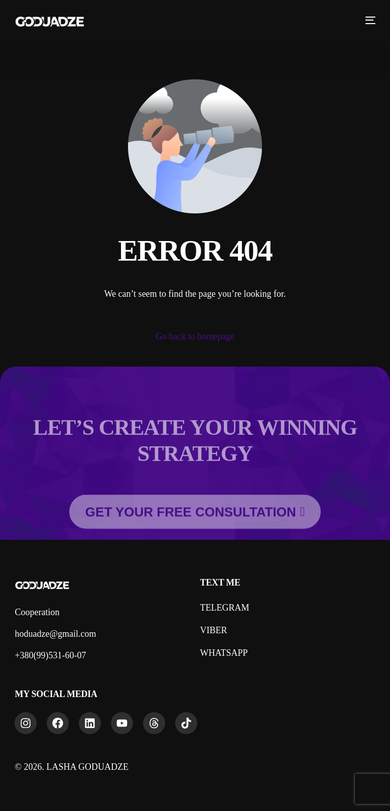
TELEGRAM (224, 608)
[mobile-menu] (366, 20)
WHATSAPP (223, 653)
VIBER (213, 630)
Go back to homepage (195, 336)
